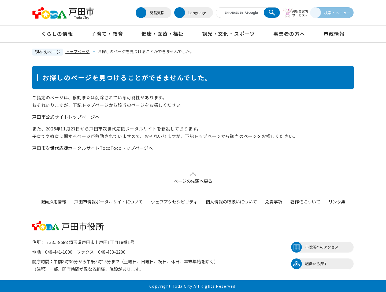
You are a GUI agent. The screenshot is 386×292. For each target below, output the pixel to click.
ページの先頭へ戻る (193, 178)
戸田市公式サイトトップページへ (66, 117)
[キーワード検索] (236, 13)
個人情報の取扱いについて (231, 201)
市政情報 (334, 33)
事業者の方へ (289, 33)
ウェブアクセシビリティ (174, 201)
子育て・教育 (107, 33)
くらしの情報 (57, 33)
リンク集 (337, 201)
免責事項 (273, 201)
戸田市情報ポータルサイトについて (108, 201)
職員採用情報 (53, 201)
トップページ (77, 51)
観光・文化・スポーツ (228, 33)
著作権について (305, 201)
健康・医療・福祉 (163, 33)
